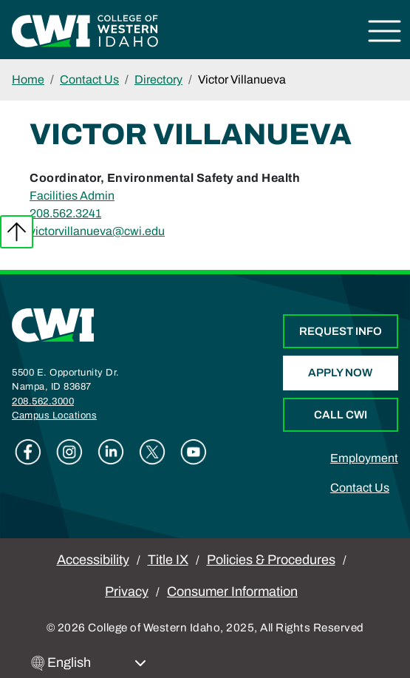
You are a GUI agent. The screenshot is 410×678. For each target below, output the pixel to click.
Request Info (340, 331)
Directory (158, 79)
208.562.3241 (65, 213)
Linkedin (111, 451)
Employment (364, 458)
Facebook (28, 451)
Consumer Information (232, 591)
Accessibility (93, 559)
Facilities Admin (72, 195)
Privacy (126, 591)
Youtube (193, 451)
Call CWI (340, 415)
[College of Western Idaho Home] (85, 30)
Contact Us (89, 79)
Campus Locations (54, 415)
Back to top (16, 231)
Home (28, 79)
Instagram (69, 451)
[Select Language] (96, 662)
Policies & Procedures (271, 559)
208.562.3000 (43, 401)
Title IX (168, 559)
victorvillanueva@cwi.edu (97, 231)
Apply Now (340, 373)
